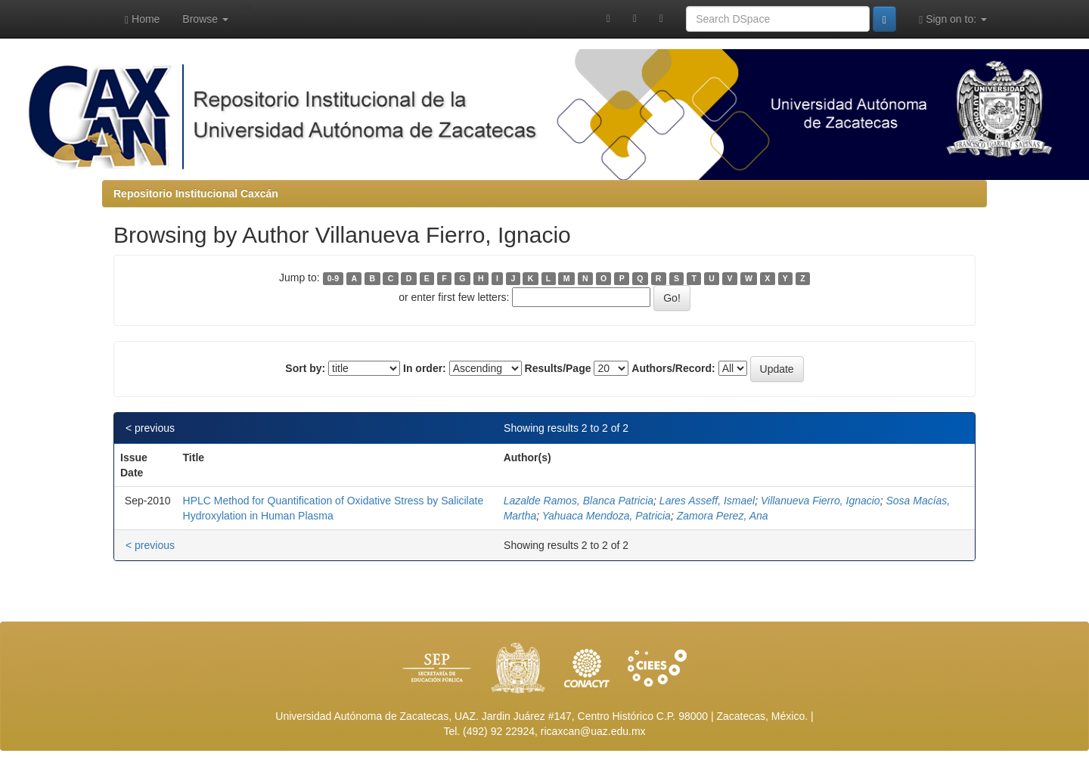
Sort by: (305, 368)
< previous (150, 428)
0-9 (333, 278)
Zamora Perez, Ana (722, 516)
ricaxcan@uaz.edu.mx (593, 731)
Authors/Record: (673, 368)
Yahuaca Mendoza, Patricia (606, 516)
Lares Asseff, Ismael (707, 501)
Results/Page (558, 368)
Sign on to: (953, 19)
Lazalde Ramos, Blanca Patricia (578, 501)
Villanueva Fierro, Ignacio (820, 501)
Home (142, 19)
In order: (424, 368)
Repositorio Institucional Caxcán (195, 194)
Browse (205, 19)
